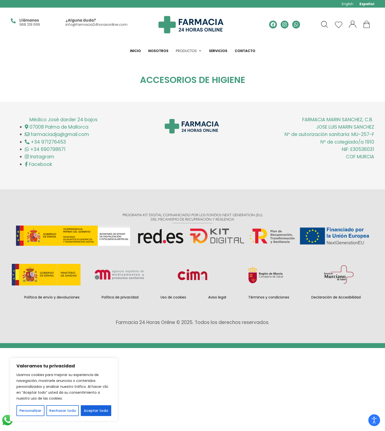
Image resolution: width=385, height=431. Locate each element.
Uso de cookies (173, 297)
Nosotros (158, 50)
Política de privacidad (120, 297)
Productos (189, 51)
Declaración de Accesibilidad (336, 297)
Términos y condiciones (268, 297)
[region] (64, 389)
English (347, 3)
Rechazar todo (62, 410)
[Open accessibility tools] (374, 420)
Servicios (218, 50)
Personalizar (30, 410)
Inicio (135, 50)
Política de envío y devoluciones (52, 297)
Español (366, 3)
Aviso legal (217, 297)
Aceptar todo (96, 410)
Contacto (245, 50)
